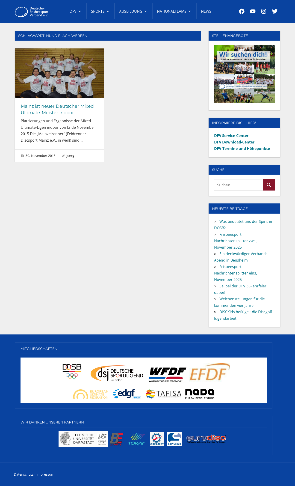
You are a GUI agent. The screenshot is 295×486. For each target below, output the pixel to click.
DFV (76, 11)
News (206, 11)
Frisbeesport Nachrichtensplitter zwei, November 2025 (235, 241)
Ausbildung (133, 11)
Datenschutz (24, 474)
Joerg (70, 155)
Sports (100, 11)
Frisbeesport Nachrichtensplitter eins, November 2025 (235, 273)
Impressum (45, 474)
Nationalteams (174, 11)
